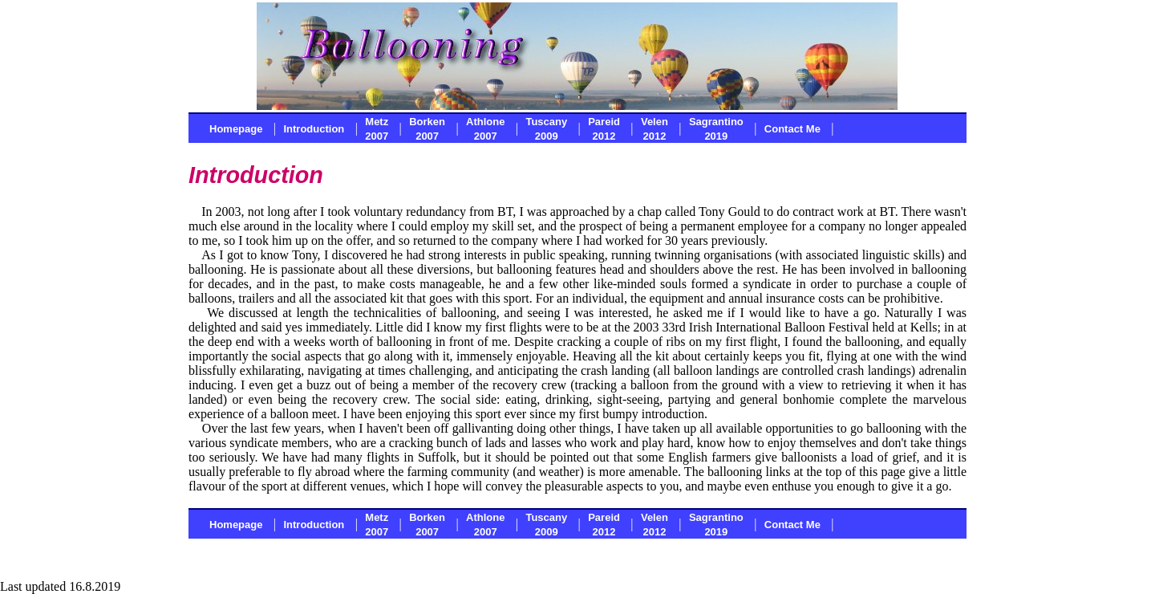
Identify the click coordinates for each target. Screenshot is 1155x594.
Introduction (313, 129)
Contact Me (792, 129)
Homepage (235, 129)
